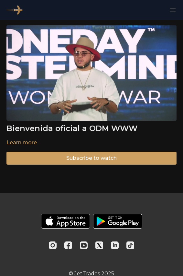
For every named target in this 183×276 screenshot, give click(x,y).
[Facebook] (68, 245)
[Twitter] (99, 245)
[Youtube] (84, 245)
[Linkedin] (115, 245)
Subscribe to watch (91, 158)
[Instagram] (53, 245)
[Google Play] (118, 221)
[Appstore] (65, 221)
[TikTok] (130, 245)
